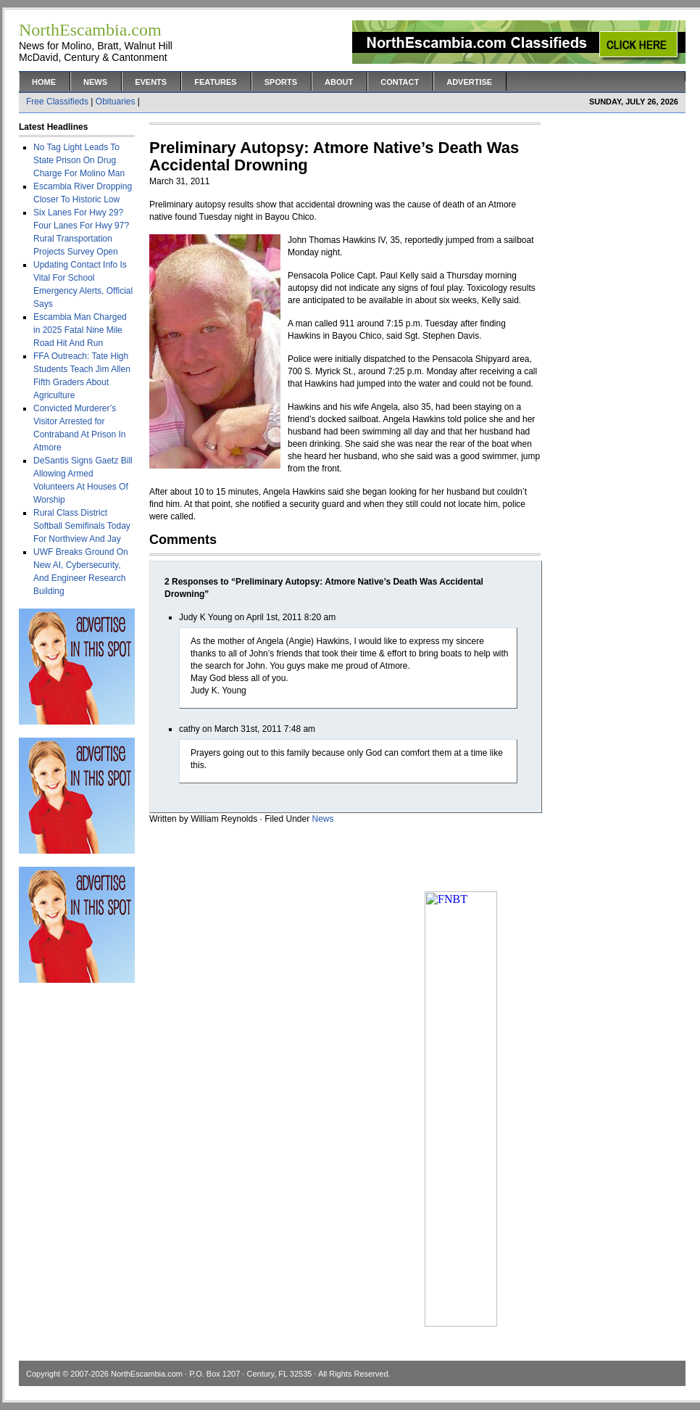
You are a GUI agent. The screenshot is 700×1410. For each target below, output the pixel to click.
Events (151, 82)
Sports (280, 82)
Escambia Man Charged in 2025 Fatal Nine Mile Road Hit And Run (80, 330)
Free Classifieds (57, 101)
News (95, 82)
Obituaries (116, 101)
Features (215, 82)
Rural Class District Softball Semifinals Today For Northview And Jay (81, 526)
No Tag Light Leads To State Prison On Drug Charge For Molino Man (79, 160)
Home (44, 82)
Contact (399, 82)
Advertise (469, 82)
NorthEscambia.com (147, 1373)
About (339, 82)
